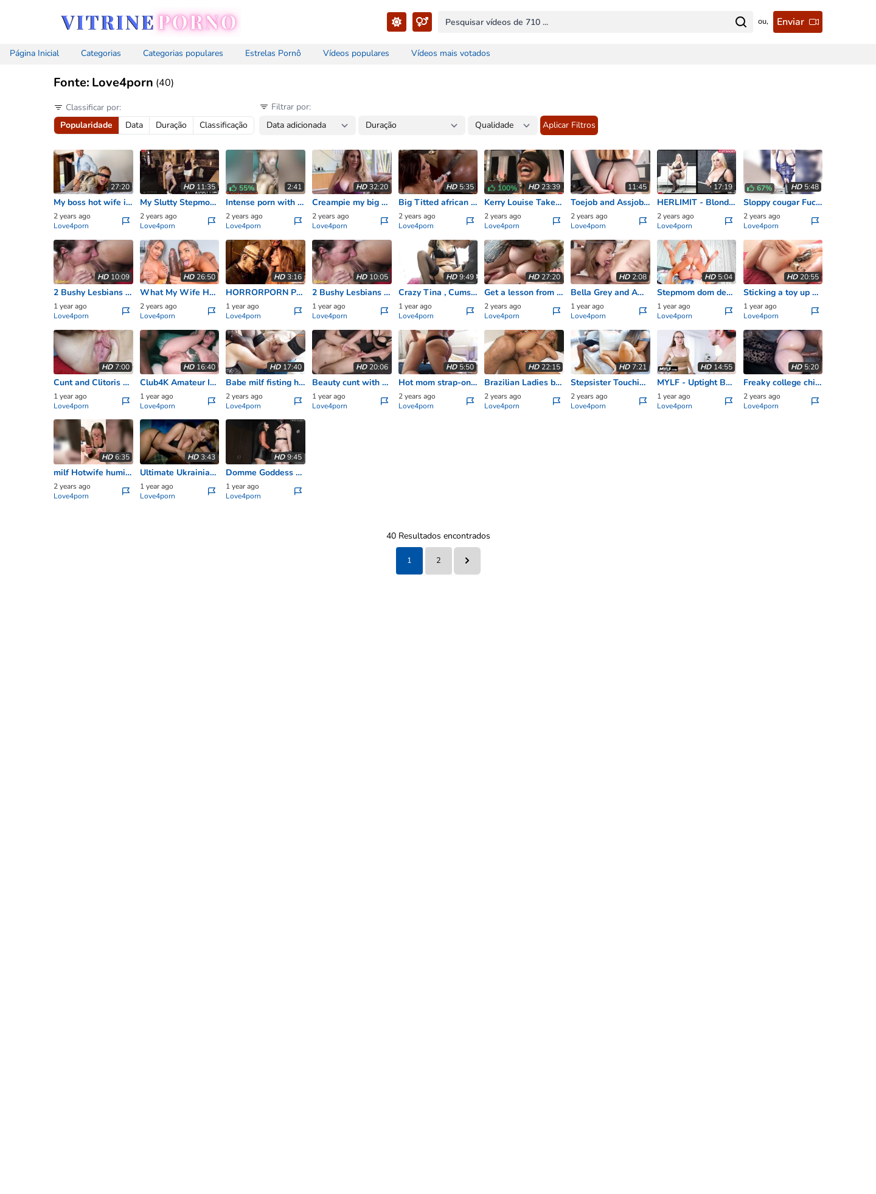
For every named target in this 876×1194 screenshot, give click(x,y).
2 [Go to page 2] (438, 560)
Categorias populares (183, 53)
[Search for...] (741, 22)
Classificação (224, 125)
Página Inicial (34, 53)
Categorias (101, 53)
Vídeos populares (356, 53)
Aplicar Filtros (569, 125)
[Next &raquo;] (467, 560)
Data (134, 125)
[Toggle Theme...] (396, 22)
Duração (171, 125)
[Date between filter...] (307, 125)
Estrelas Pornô (273, 53)
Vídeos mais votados (450, 53)
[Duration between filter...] (411, 125)
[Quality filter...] (503, 125)
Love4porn (71, 226)
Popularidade (86, 125)
